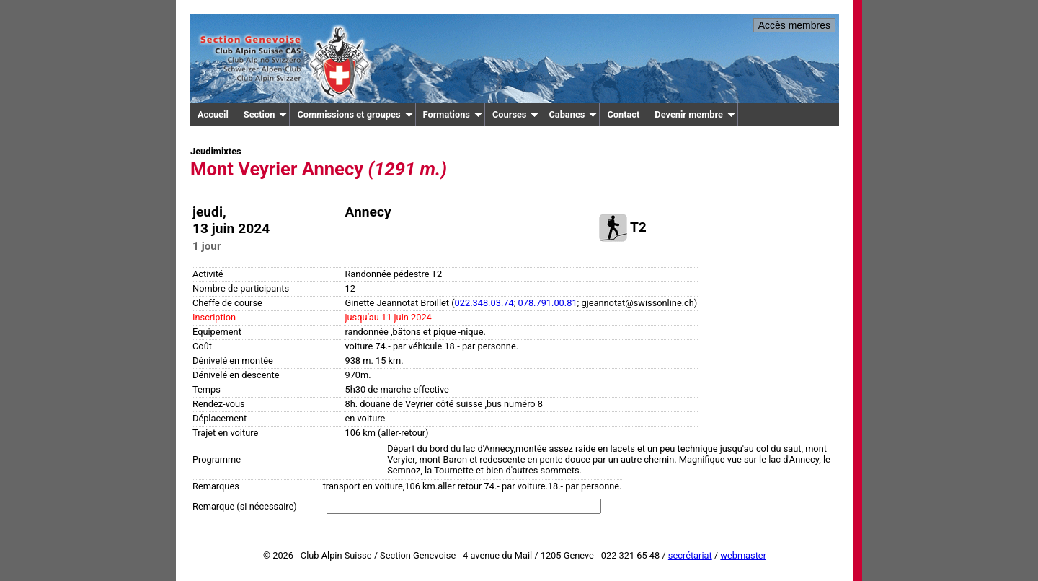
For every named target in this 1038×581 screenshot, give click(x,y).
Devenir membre (695, 114)
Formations (452, 114)
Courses (515, 114)
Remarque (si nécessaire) (244, 506)
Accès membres (794, 25)
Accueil (213, 114)
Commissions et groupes (354, 114)
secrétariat (690, 555)
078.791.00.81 (547, 302)
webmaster (743, 555)
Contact (623, 114)
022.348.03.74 (484, 302)
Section (266, 114)
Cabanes (573, 114)
